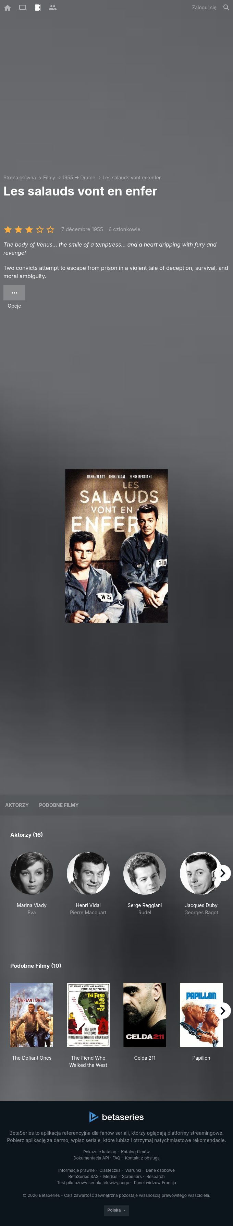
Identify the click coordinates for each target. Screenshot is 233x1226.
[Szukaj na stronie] (226, 7)
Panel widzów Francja (155, 1182)
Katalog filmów (135, 1151)
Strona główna (19, 177)
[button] (31, 891)
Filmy (49, 177)
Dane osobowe (160, 1170)
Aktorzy (17, 805)
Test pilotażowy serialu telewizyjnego (93, 1182)
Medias (110, 1176)
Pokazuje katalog (99, 1151)
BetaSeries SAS (84, 1176)
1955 (67, 177)
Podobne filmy (59, 805)
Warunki (133, 1170)
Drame (87, 177)
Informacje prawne (76, 1170)
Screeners (132, 1176)
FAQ (116, 1157)
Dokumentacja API (91, 1157)
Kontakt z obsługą (142, 1157)
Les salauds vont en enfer (131, 177)
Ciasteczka (110, 1170)
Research (155, 1176)
